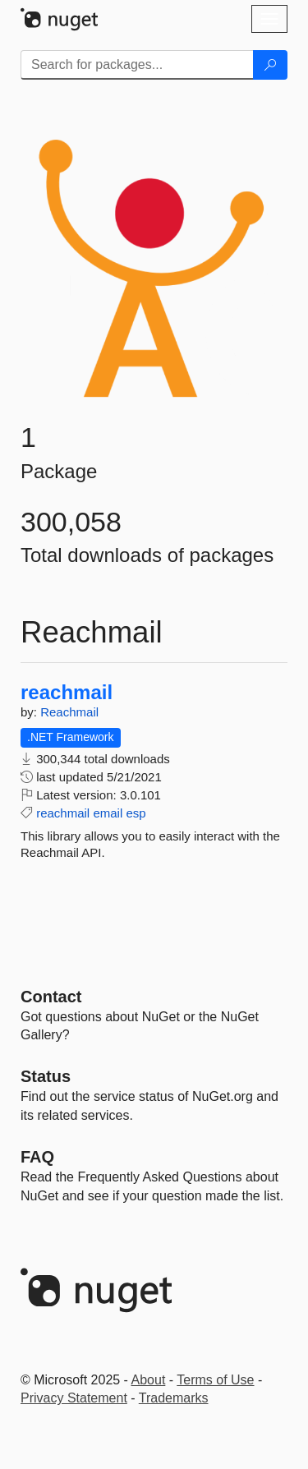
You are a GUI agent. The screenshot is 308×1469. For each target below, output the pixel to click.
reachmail (67, 693)
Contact (51, 997)
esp (135, 813)
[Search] (270, 65)
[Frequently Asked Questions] (37, 1157)
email (107, 813)
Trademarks (174, 1398)
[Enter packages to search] (137, 65)
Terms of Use (215, 1380)
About (148, 1380)
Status (46, 1076)
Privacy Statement (74, 1398)
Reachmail (69, 712)
